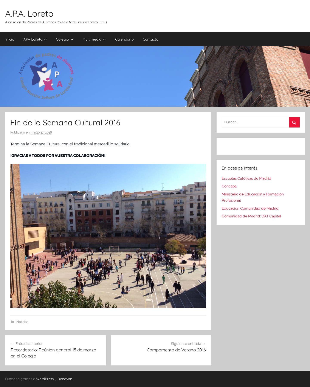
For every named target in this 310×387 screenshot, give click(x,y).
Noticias (22, 322)
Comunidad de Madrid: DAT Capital (251, 216)
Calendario (124, 39)
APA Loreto (35, 39)
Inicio (9, 39)
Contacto (150, 39)
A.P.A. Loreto (29, 13)
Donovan (64, 379)
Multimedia (94, 39)
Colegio (64, 39)
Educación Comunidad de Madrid (250, 208)
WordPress (45, 379)
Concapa (229, 186)
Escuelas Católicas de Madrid (246, 178)
